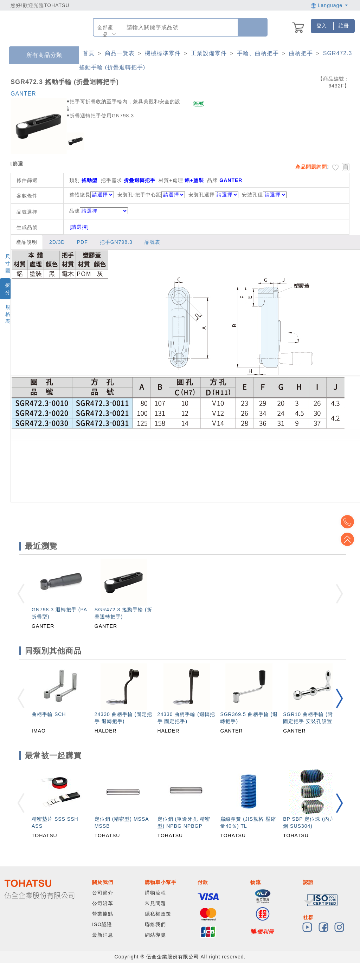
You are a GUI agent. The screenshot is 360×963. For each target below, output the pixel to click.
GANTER (23, 94)
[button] (339, 698)
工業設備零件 (209, 53)
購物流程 (155, 893)
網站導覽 (155, 935)
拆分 (8, 288)
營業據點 (102, 914)
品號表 (152, 242)
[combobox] (179, 27)
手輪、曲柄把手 (258, 53)
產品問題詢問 (311, 167)
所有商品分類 (39, 55)
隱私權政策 (158, 914)
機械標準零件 (163, 53)
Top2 (349, 522)
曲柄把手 (301, 53)
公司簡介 (102, 893)
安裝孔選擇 (201, 194)
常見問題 (155, 903)
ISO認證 (102, 924)
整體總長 (79, 194)
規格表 (8, 314)
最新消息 (102, 935)
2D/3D (57, 242)
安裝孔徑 (252, 194)
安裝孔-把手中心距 (139, 194)
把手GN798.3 (116, 242)
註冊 (344, 25)
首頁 (89, 53)
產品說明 (26, 242)
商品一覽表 (120, 53)
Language (329, 5)
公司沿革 (102, 903)
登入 (321, 25)
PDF (82, 242)
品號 (98, 210)
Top (349, 539)
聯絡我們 (155, 924)
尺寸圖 (8, 263)
